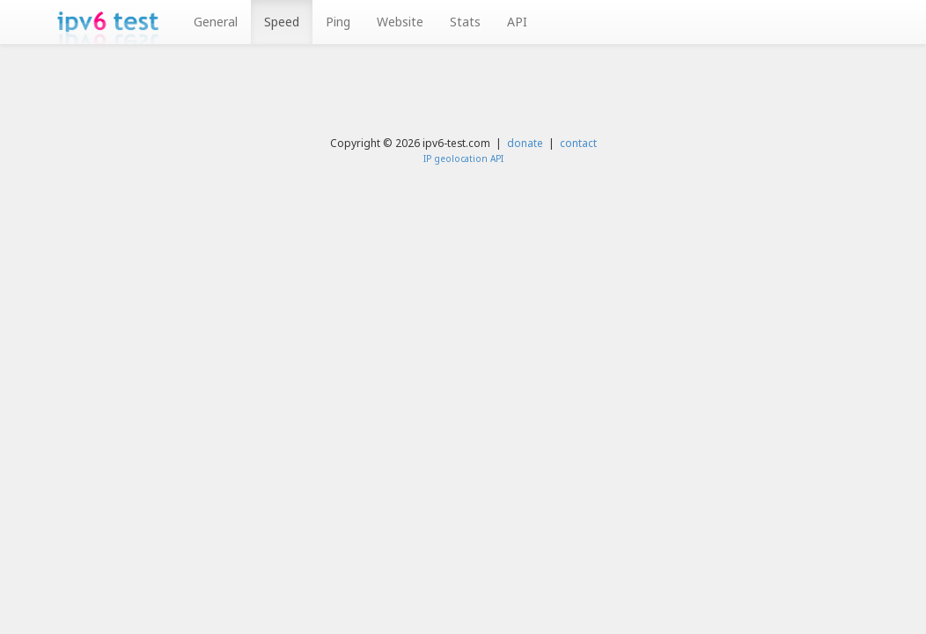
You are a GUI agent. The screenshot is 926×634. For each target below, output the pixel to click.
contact (578, 143)
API (517, 21)
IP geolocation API (463, 158)
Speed (281, 21)
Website (400, 21)
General (216, 21)
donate (525, 143)
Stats (465, 21)
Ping (338, 21)
